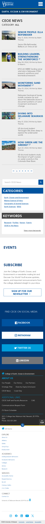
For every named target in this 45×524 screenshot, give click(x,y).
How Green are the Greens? (30, 143)
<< (13, 171)
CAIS (33, 400)
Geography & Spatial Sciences (16, 204)
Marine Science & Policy (13, 200)
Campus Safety (6, 485)
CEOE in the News (11, 226)
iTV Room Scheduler (9, 410)
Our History (18, 383)
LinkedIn (22, 360)
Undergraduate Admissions (10, 456)
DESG (19, 207)
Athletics (4, 440)
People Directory (7, 479)
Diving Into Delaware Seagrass (30, 114)
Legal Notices (29, 522)
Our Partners (30, 383)
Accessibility (38, 522)
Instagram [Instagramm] (22, 335)
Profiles (16, 223)
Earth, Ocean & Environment (20, 11)
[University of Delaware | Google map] (30, 500)
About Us (7, 378)
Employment (5, 449)
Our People (6, 383)
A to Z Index (5, 488)
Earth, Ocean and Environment (16, 197)
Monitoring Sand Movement (29, 84)
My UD (4, 482)
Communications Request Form (13, 405)
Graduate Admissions (8, 459)
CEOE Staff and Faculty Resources (14, 400)
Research (8, 223)
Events (29, 223)
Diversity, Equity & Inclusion (25, 387)
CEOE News (12, 20)
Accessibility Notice (7, 476)
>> (31, 171)
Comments (21, 522)
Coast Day (18, 391)
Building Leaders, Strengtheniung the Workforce (29, 56)
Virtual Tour (5, 446)
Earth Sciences (10, 207)
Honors (22, 223)
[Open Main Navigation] (40, 4)
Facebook (22, 322)
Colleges (4, 462)
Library (4, 466)
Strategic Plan (7, 387)
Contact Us (5, 496)
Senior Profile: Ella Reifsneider (30, 33)
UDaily (4, 443)
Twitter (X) (22, 347)
